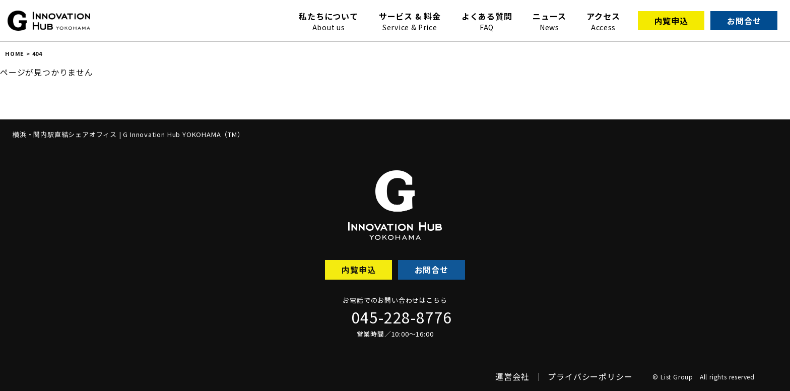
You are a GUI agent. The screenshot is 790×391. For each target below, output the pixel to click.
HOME (14, 53)
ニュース (549, 21)
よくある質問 (487, 21)
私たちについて (328, 21)
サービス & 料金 (410, 21)
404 (37, 53)
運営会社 (512, 376)
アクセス (603, 21)
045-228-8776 (402, 317)
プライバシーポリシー (590, 376)
